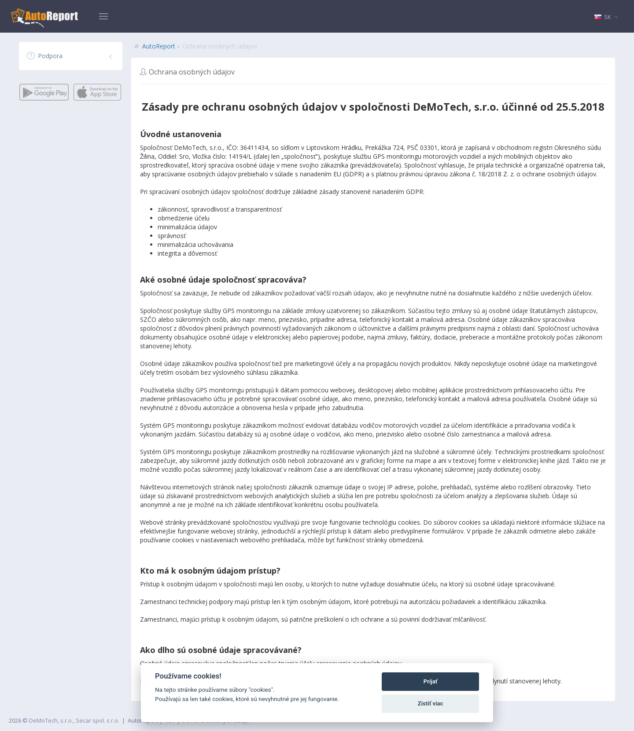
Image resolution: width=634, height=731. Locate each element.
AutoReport (158, 46)
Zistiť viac (430, 703)
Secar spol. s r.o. (97, 720)
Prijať (431, 681)
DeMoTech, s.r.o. (51, 720)
